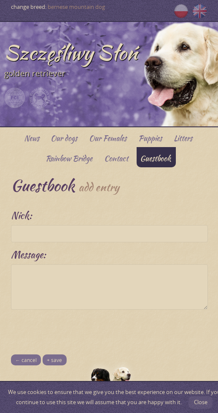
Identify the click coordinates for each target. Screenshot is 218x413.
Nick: (21, 215)
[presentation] (75, 328)
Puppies (150, 138)
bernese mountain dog (76, 7)
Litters (183, 138)
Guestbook (155, 158)
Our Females (107, 138)
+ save (54, 360)
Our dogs (64, 138)
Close (200, 402)
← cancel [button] (26, 360)
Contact (116, 158)
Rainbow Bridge (69, 158)
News (31, 138)
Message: (28, 254)
